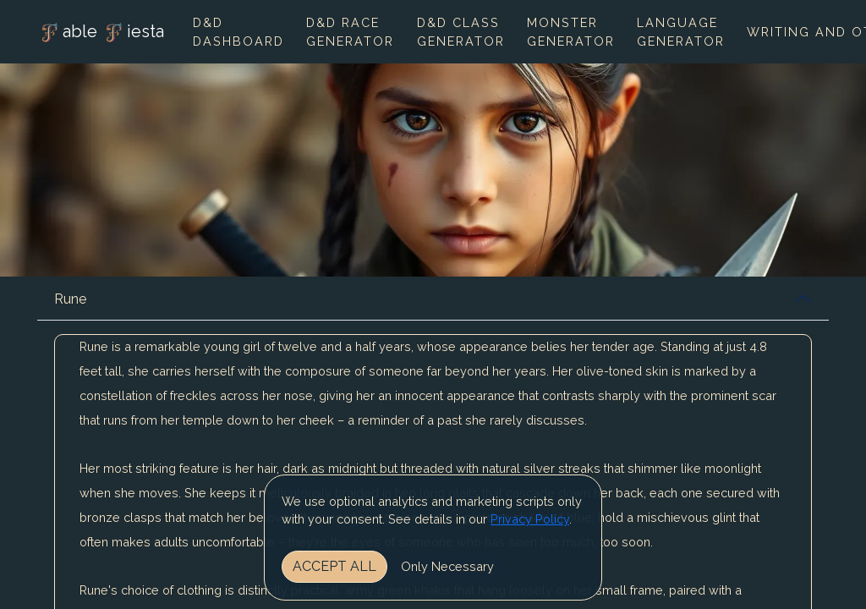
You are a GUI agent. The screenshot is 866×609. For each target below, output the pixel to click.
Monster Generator (571, 31)
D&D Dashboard (238, 31)
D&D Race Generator (350, 31)
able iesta (100, 33)
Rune (70, 299)
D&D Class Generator (461, 31)
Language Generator (681, 31)
